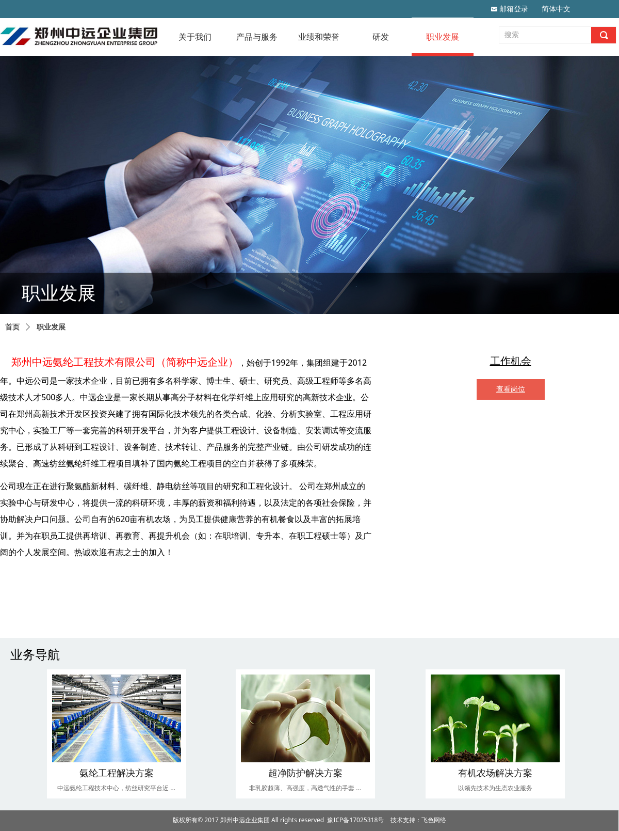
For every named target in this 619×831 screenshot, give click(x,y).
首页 (12, 327)
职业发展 (51, 327)
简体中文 (556, 9)
